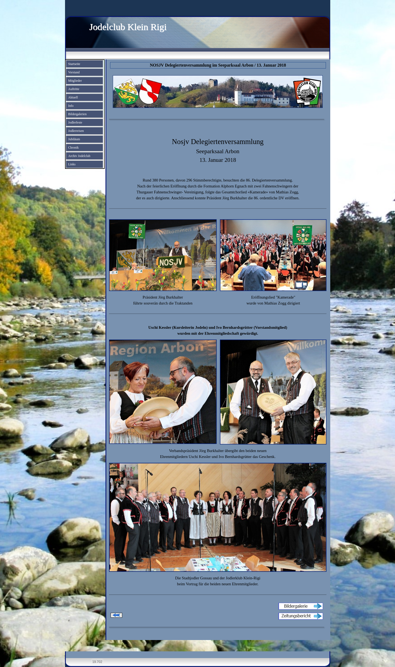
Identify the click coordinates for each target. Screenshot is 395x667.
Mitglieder (75, 81)
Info (71, 106)
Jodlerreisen (76, 131)
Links (72, 164)
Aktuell (73, 97)
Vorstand (74, 72)
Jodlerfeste (75, 122)
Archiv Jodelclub (79, 156)
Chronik (73, 147)
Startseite (74, 64)
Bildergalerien (77, 114)
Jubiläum (74, 139)
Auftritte (73, 89)
